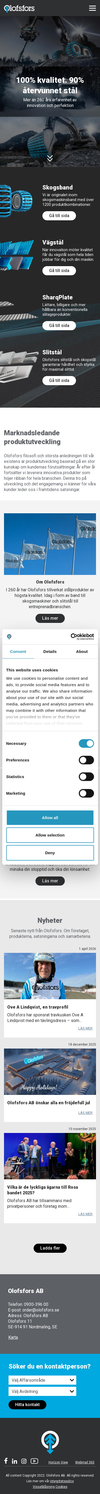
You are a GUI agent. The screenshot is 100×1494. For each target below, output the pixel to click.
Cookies (61, 1487)
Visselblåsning (44, 1487)
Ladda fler (50, 1248)
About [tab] (82, 651)
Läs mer (50, 618)
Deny (50, 852)
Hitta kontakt (27, 1404)
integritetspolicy (62, 1481)
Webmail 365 (84, 1462)
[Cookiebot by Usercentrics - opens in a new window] (71, 636)
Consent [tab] (18, 651)
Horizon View (58, 1462)
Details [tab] (50, 651)
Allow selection (50, 835)
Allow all (50, 817)
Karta (13, 1337)
